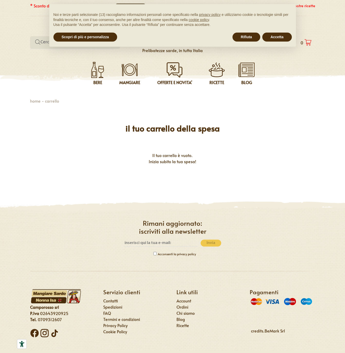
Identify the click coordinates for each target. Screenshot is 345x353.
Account (183, 300)
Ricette (182, 325)
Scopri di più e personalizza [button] (85, 37)
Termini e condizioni (121, 319)
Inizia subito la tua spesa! (172, 161)
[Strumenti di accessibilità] (22, 344)
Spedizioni (112, 307)
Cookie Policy (115, 331)
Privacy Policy (115, 325)
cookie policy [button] (199, 20)
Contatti (110, 300)
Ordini (182, 307)
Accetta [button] (277, 37)
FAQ (107, 313)
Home (35, 101)
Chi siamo (185, 313)
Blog (180, 319)
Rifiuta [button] (246, 37)
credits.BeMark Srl (268, 331)
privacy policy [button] (210, 15)
